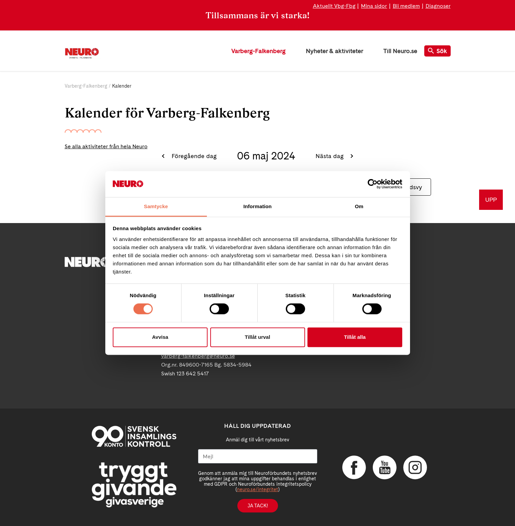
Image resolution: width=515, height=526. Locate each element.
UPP (491, 199)
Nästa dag (330, 155)
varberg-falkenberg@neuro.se (198, 356)
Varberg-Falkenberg (258, 50)
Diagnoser (438, 6)
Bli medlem (406, 6)
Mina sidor (374, 6)
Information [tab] (257, 206)
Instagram (415, 467)
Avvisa (160, 337)
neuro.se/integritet (257, 489)
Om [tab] (359, 206)
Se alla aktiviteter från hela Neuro (106, 146)
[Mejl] (257, 456)
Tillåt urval (257, 337)
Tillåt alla (355, 337)
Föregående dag (193, 155)
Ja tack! (258, 505)
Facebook (354, 467)
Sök (437, 50)
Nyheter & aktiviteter (334, 50)
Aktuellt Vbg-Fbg (334, 6)
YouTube (384, 467)
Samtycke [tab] (156, 206)
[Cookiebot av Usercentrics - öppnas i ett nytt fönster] (372, 184)
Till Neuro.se (400, 50)
